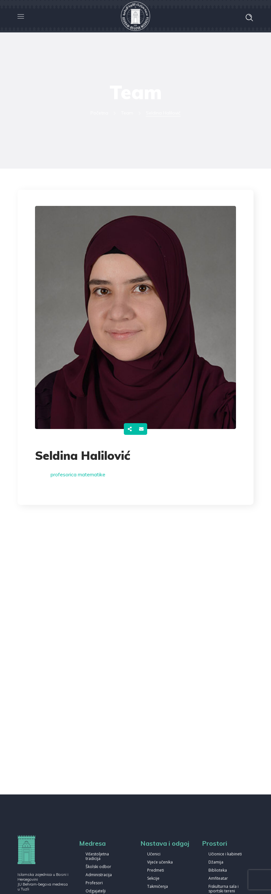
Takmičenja (157, 886)
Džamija (215, 862)
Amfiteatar (218, 878)
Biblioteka (217, 870)
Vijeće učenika (160, 862)
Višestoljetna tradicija (97, 856)
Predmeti (155, 870)
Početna (99, 113)
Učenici (153, 854)
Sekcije (153, 878)
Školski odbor (98, 866)
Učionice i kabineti (225, 854)
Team (127, 113)
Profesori (94, 883)
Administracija (99, 875)
